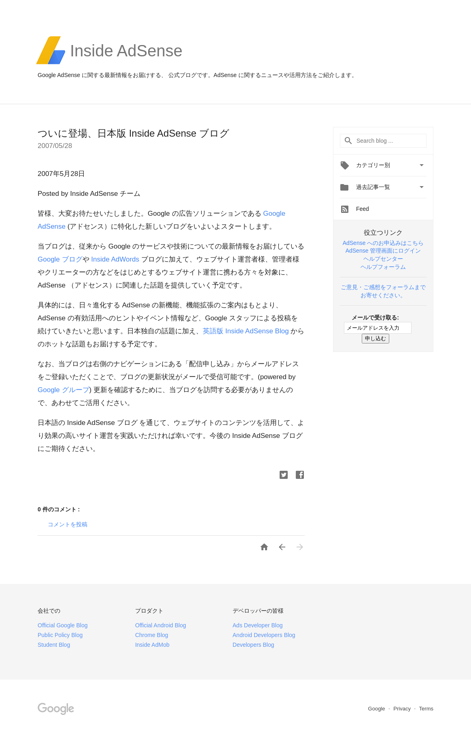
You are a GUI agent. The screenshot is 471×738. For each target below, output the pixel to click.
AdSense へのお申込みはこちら (383, 243)
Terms (426, 709)
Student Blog (54, 644)
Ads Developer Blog (258, 625)
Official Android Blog (160, 625)
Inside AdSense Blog (246, 331)
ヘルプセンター (383, 258)
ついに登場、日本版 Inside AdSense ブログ (133, 133)
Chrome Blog (151, 635)
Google (63, 390)
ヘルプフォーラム (383, 267)
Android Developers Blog (264, 635)
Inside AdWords (115, 259)
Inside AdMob (152, 644)
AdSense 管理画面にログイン (383, 250)
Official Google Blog (62, 625)
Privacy (402, 709)
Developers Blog (253, 644)
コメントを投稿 (67, 524)
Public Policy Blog (60, 635)
